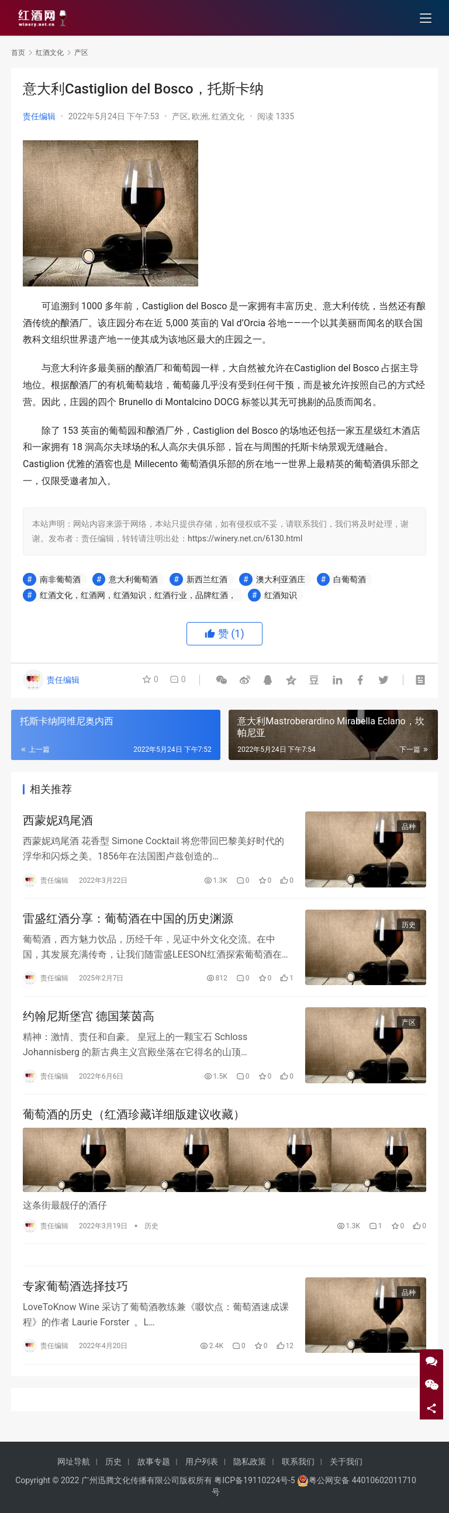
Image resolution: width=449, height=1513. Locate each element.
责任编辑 (39, 116)
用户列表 (201, 1461)
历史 (409, 927)
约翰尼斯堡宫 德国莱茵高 (88, 1021)
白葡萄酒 (349, 579)
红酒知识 (280, 595)
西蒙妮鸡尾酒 (58, 821)
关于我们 (346, 1461)
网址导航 (73, 1461)
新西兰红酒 (206, 579)
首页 (18, 53)
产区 (180, 116)
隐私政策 (249, 1461)
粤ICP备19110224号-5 (254, 1480)
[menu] (425, 18)
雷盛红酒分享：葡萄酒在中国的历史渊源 (128, 921)
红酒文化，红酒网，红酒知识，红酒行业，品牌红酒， (138, 595)
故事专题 (153, 1461)
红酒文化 (228, 116)
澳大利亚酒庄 (280, 579)
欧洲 (200, 116)
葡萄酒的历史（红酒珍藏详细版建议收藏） (134, 1120)
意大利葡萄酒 (133, 579)
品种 (409, 828)
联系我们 (298, 1461)
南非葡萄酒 (60, 579)
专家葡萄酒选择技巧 (75, 1293)
